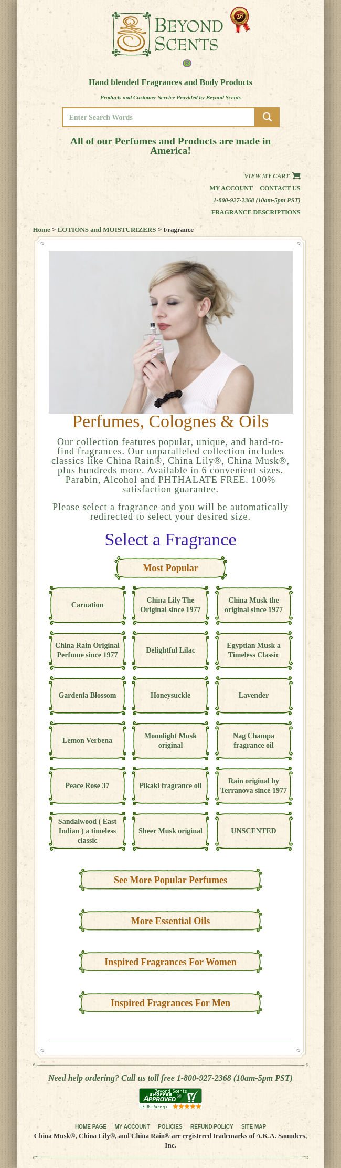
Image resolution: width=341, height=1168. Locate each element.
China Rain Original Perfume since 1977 (87, 650)
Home (41, 229)
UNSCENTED (253, 831)
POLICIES (170, 1127)
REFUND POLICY (211, 1127)
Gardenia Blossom (87, 695)
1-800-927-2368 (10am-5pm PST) (257, 200)
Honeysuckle (170, 695)
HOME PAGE (90, 1127)
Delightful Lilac (170, 650)
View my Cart (272, 176)
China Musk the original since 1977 (254, 605)
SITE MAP (253, 1127)
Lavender (254, 695)
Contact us (280, 188)
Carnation (87, 605)
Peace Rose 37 (88, 786)
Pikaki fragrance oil (171, 786)
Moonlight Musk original (170, 740)
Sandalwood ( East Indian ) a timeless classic (87, 831)
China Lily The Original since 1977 (170, 605)
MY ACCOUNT (132, 1127)
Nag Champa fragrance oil (253, 740)
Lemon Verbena (87, 741)
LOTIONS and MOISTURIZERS (107, 229)
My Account (231, 188)
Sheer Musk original (170, 831)
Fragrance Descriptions (256, 212)
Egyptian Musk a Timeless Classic (254, 650)
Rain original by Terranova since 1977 (253, 785)
